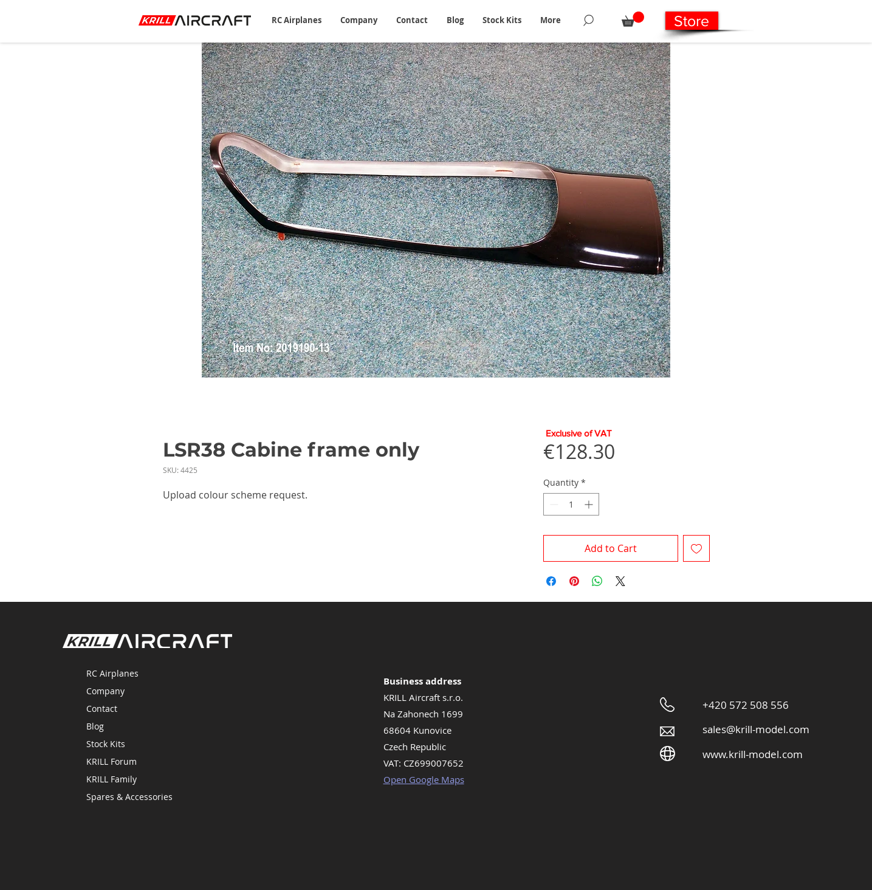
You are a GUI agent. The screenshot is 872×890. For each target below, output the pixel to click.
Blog (95, 726)
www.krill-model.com (752, 754)
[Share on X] (620, 581)
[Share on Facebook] (551, 581)
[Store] (691, 21)
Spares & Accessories (129, 796)
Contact (101, 708)
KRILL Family (111, 779)
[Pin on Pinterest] (574, 581)
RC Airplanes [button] (112, 673)
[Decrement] (552, 504)
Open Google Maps (423, 779)
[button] (297, 20)
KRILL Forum (111, 761)
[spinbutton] (571, 504)
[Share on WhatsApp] (597, 581)
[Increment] (589, 504)
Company (105, 691)
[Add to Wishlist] (696, 548)
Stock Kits (105, 744)
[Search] (588, 20)
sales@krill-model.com (755, 729)
